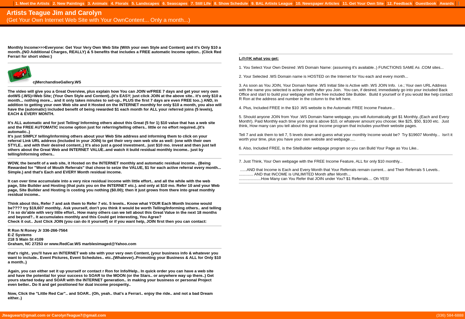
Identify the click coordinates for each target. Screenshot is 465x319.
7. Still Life (201, 3)
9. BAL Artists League (271, 3)
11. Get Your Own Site (363, 3)
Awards (447, 3)
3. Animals (98, 3)
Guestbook (425, 3)
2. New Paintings (69, 3)
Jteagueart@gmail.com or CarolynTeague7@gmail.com (54, 315)
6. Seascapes (175, 3)
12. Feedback (399, 3)
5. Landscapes (145, 3)
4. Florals (119, 3)
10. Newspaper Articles (317, 3)
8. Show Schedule (231, 3)
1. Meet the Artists (32, 3)
